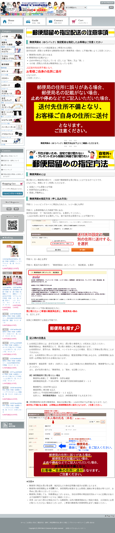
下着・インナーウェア (8, 109)
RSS (10, 424)
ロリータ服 (4, 75)
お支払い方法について (10, 156)
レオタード (4, 89)
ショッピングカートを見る (12, 194)
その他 (3, 144)
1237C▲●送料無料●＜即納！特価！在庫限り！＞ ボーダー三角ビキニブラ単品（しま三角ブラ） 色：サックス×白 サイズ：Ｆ (12, 376)
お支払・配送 (34, 21)
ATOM (12, 426)
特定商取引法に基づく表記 (58, 522)
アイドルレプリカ (6, 61)
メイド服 (4, 40)
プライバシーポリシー (76, 522)
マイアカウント (107, 2)
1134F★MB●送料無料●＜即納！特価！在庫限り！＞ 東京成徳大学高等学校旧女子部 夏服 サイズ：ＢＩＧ (12, 318)
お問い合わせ (57, 21)
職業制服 (4, 68)
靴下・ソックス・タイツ (9, 116)
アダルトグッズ (6, 137)
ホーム (11, 21)
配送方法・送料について (11, 160)
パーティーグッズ (6, 130)
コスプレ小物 (5, 123)
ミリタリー (4, 82)
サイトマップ (7, 170)
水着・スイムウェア (7, 102)
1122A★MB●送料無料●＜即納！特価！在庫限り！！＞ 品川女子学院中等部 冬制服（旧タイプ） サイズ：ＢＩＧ (8, 296)
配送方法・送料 (43, 522)
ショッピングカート (80, 21)
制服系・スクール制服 (8, 47)
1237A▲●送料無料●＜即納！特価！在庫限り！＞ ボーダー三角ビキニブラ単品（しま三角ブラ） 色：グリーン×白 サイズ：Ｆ (12, 347)
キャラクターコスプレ (8, 54)
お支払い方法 (31, 522)
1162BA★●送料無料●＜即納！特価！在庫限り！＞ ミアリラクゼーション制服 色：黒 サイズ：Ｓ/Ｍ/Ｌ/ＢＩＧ (13, 392)
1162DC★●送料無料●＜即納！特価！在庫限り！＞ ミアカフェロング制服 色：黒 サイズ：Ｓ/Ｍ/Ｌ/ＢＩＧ (12, 407)
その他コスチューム (7, 96)
